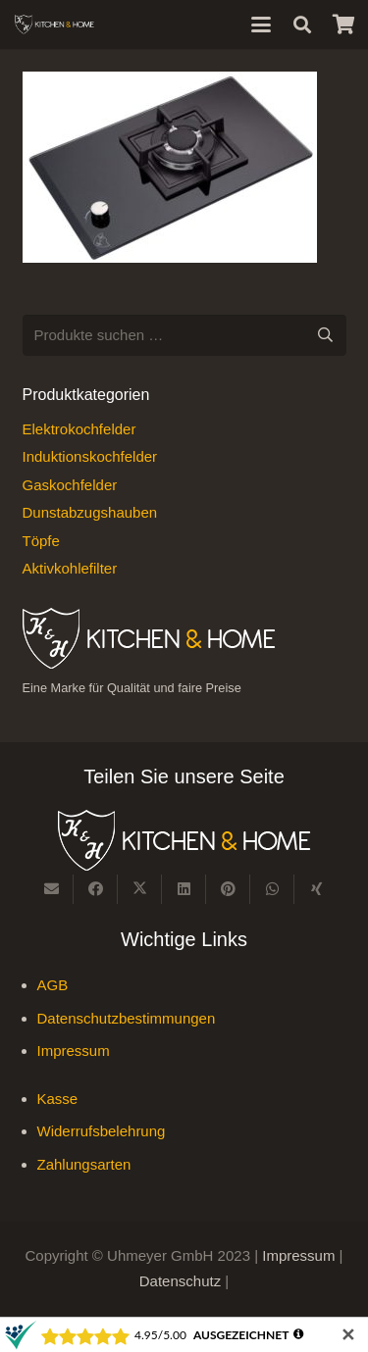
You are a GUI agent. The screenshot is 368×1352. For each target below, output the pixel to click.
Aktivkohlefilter (70, 568)
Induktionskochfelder (90, 456)
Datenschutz (182, 1281)
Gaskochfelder (70, 484)
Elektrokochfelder (79, 429)
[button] (261, 24)
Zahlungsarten (84, 1164)
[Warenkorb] (343, 24)
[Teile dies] (96, 889)
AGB (53, 984)
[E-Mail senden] (51, 889)
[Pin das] (228, 889)
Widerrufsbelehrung (101, 1131)
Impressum (73, 1050)
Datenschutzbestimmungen (126, 1018)
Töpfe (41, 540)
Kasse (58, 1098)
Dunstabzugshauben (90, 512)
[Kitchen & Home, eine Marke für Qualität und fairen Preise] (54, 24)
